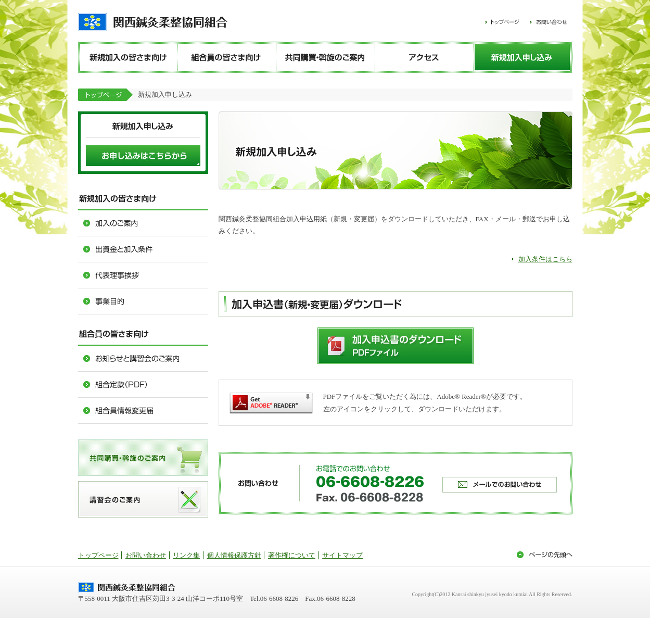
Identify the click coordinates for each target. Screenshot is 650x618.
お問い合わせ (145, 555)
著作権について (291, 555)
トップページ (98, 555)
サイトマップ (342, 555)
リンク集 (186, 555)
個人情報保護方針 (234, 555)
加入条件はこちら (545, 259)
